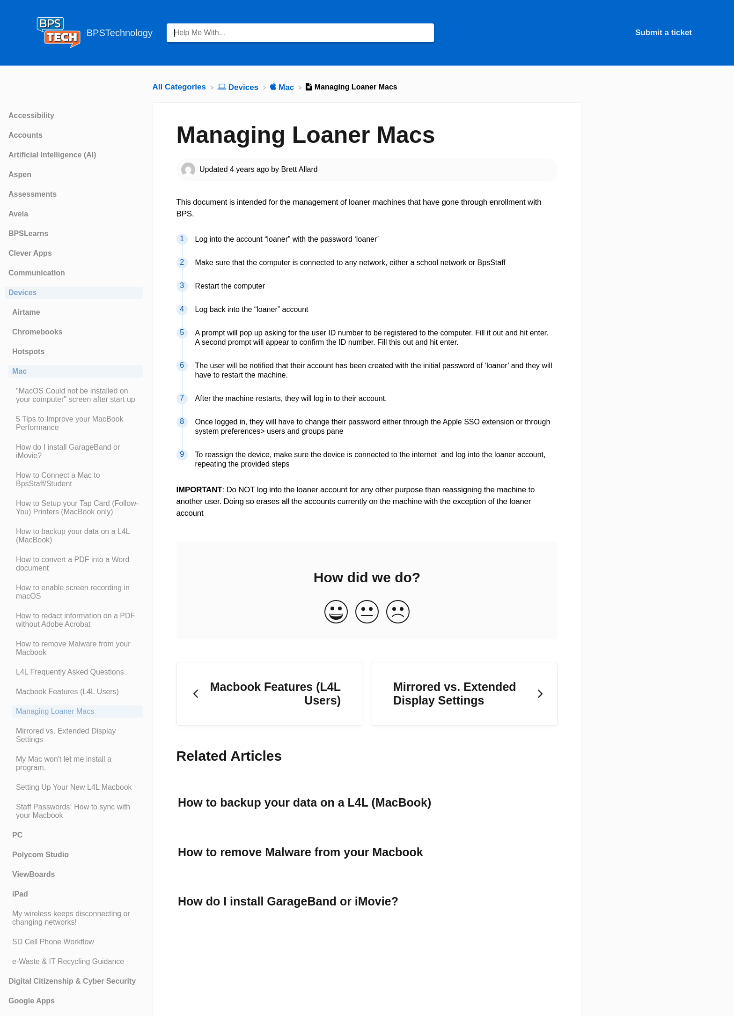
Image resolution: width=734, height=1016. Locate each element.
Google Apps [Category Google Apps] (31, 1001)
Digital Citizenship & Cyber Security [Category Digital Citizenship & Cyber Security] (72, 981)
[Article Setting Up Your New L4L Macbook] (74, 787)
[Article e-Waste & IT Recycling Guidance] (74, 962)
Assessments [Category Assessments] (32, 194)
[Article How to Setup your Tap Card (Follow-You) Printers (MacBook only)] (74, 507)
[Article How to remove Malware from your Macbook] (74, 648)
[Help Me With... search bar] (300, 32)
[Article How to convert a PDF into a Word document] (74, 564)
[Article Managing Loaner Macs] (74, 711)
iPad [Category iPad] (20, 894)
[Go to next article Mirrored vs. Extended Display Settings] (465, 694)
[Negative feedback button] (397, 612)
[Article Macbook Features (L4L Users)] (74, 692)
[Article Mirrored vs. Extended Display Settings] (74, 735)
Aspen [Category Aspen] (19, 174)
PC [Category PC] (17, 835)
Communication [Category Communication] (36, 273)
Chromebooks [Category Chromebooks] (37, 332)
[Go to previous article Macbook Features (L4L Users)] (269, 694)
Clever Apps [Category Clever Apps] (30, 253)
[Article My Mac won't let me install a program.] (74, 763)
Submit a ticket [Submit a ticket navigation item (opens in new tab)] (663, 32)
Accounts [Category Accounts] (25, 135)
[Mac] (283, 86)
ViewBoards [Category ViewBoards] (33, 874)
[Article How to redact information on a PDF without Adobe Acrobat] (74, 620)
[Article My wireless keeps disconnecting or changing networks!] (74, 918)
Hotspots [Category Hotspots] (28, 352)
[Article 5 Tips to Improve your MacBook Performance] (74, 423)
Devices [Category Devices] (22, 293)
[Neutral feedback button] (367, 612)
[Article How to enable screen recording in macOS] (74, 592)
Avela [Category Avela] (18, 214)
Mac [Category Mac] (19, 371)
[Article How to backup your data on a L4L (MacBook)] (74, 536)
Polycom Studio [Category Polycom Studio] (40, 855)
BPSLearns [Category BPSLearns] (28, 233)
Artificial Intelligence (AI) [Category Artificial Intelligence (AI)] (52, 155)
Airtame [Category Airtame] (26, 312)
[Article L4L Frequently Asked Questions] (74, 672)
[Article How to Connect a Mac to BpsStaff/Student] (74, 479)
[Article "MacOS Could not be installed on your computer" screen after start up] (74, 395)
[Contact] (699, 32)
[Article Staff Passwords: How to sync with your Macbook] (74, 811)
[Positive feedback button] (336, 612)
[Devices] (239, 86)
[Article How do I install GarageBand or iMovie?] (74, 451)
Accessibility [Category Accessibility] (31, 115)
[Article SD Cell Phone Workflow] (74, 942)
